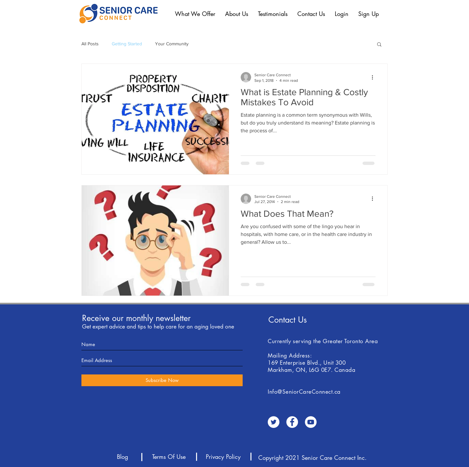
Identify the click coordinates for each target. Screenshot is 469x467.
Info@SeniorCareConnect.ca (304, 391)
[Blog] (122, 456)
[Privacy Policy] (223, 456)
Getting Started (127, 43)
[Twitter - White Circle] (273, 422)
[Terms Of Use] (169, 456)
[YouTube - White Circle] (311, 422)
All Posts (90, 43)
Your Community (172, 43)
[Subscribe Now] (162, 380)
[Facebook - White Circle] (292, 422)
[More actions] (374, 77)
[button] (195, 13)
